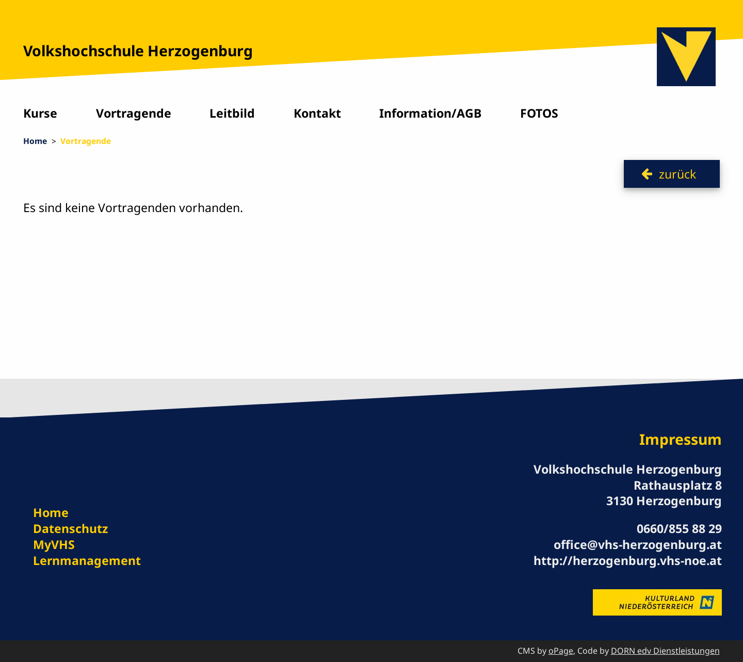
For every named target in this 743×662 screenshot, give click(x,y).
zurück (677, 174)
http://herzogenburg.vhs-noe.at (628, 560)
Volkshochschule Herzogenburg (138, 50)
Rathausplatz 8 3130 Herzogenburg (664, 493)
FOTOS (539, 113)
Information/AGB (430, 113)
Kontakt (317, 113)
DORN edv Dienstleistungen (665, 650)
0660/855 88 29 (679, 528)
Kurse (40, 113)
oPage (560, 650)
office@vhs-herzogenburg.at (638, 544)
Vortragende (133, 113)
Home (35, 141)
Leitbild (232, 113)
